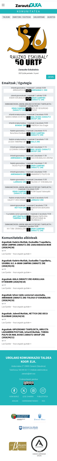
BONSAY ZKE (20, 125)
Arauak (15, 401)
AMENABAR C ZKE (39, 90)
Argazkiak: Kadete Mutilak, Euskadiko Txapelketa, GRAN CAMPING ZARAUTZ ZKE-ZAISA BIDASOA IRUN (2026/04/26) (26, 245)
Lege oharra (28, 397)
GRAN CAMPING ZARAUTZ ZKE (38, 99)
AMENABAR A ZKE (18, 158)
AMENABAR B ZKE (18, 174)
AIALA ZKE (35, 142)
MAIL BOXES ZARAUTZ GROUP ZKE (41, 118)
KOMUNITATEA (28, 11)
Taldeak (6, 17)
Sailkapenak (39, 17)
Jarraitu (51, 77)
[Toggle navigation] (3, 5)
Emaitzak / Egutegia (22, 17)
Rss (43, 401)
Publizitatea (42, 397)
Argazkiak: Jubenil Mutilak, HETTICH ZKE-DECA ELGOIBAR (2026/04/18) (25, 315)
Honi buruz (14, 397)
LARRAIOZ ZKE (19, 182)
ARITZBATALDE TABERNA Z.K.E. (19, 217)
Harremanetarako (30, 401)
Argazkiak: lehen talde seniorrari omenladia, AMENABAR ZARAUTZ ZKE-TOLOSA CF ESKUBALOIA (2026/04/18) (26, 298)
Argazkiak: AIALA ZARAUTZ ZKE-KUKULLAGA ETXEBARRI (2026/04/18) (23, 280)
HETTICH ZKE (20, 208)
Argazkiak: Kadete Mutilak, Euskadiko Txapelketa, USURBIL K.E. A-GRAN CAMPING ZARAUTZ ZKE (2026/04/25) (26, 263)
